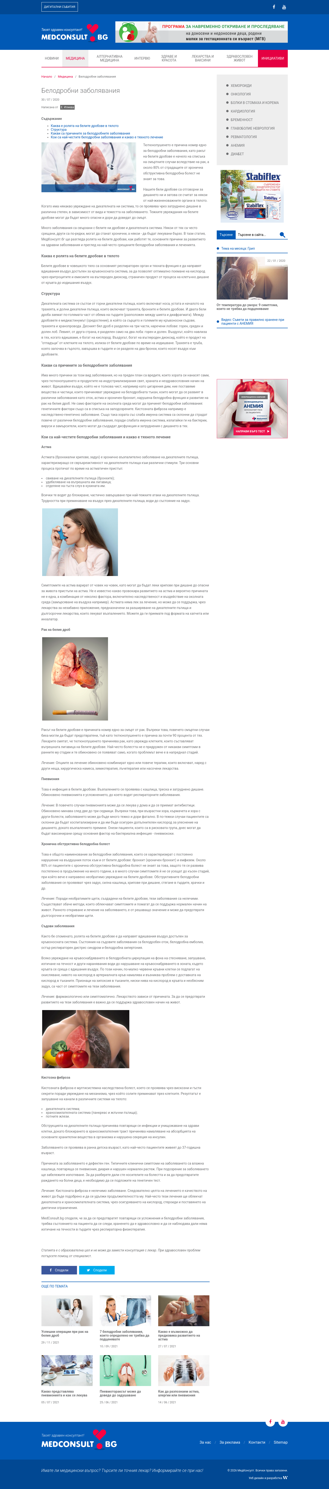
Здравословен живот (240, 58)
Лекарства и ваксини (203, 58)
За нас (205, 1442)
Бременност (242, 120)
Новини (52, 58)
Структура (59, 129)
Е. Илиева (67, 107)
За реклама (230, 1442)
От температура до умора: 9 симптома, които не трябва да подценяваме (247, 307)
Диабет (237, 154)
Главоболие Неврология (253, 128)
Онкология (241, 94)
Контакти (257, 1442)
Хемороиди (241, 86)
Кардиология (243, 111)
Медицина (75, 58)
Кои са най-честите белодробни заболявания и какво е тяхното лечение (107, 137)
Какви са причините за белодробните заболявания (90, 133)
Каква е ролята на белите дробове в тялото (85, 126)
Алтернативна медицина (109, 58)
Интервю (142, 58)
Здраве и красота (169, 58)
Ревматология (244, 137)
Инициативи (272, 58)
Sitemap (281, 1442)
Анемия (238, 145)
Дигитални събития (59, 7)
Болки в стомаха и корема (255, 103)
